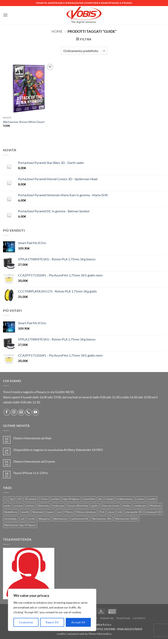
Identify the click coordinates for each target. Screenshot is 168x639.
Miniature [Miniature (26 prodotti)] (155, 505)
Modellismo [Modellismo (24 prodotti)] (10, 512)
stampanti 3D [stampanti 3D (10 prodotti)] (153, 512)
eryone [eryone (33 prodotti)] (18, 505)
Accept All (78, 622)
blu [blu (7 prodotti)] (100, 499)
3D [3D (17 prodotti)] (19, 499)
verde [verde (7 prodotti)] (31, 518)
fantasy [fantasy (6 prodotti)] (30, 505)
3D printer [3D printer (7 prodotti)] (31, 499)
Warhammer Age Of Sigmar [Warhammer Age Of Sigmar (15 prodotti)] (20, 525)
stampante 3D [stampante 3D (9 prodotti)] (133, 512)
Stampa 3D (107, 618)
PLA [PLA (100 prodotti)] (102, 512)
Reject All (52, 622)
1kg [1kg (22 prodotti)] (11, 499)
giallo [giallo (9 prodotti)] (95, 505)
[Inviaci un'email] (21, 412)
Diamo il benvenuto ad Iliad (32, 438)
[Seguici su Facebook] (6, 412)
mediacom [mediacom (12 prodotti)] (140, 505)
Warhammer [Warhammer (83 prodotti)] (60, 518)
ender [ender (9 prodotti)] (7, 505)
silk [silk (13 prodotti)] (120, 512)
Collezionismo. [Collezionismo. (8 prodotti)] (125, 499)
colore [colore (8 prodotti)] (140, 499)
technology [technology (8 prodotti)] (10, 518)
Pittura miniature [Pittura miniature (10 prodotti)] (86, 512)
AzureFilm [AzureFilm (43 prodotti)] (89, 499)
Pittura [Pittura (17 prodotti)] (69, 512)
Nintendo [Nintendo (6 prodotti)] (37, 512)
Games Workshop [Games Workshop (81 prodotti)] (78, 505)
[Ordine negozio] (84, 51)
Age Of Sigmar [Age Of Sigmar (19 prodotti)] (71, 499)
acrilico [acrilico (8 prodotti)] (56, 499)
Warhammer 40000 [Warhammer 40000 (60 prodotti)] (126, 518)
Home (57, 31)
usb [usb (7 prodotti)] (22, 518)
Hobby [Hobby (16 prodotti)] (127, 505)
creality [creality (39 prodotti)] (152, 499)
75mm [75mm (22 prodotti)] (44, 499)
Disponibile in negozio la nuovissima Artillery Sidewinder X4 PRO (58, 450)
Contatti (139, 618)
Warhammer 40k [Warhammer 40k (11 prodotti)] (101, 518)
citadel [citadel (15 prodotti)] (109, 499)
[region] (52, 610)
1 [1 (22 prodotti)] (5, 499)
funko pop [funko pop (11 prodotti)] (58, 505)
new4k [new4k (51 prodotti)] (25, 512)
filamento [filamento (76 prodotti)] (43, 505)
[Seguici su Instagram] (14, 412)
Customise (26, 622)
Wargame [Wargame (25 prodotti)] (44, 518)
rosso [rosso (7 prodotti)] (111, 512)
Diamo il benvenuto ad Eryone (34, 461)
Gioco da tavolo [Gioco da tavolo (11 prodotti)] (110, 505)
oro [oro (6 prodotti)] (59, 512)
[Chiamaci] (28, 412)
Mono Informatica (100, 633)
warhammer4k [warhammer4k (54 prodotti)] (79, 518)
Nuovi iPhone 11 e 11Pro (30, 473)
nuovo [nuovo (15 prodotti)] (50, 512)
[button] (5, 15)
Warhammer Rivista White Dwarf (24, 122)
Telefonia (123, 618)
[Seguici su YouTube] (35, 412)
